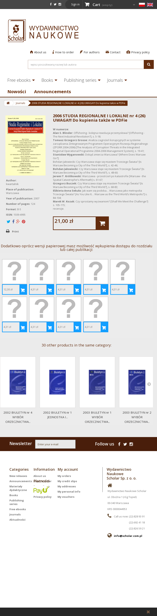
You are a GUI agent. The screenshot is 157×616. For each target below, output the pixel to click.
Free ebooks (19, 80)
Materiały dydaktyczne (18, 488)
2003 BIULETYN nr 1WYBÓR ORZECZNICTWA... (97, 417)
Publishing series (80, 80)
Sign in (75, 4)
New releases (18, 476)
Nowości (16, 91)
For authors (90, 52)
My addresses (67, 486)
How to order (63, 52)
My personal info (69, 491)
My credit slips (67, 481)
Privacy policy (138, 52)
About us (38, 52)
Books (47, 80)
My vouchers (66, 497)
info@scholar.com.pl (128, 536)
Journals (115, 80)
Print (15, 231)
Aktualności (17, 519)
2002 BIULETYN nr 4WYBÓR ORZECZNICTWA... (17, 417)
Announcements (52, 91)
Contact (113, 52)
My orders (64, 476)
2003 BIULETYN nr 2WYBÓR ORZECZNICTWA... (137, 417)
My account (68, 469)
